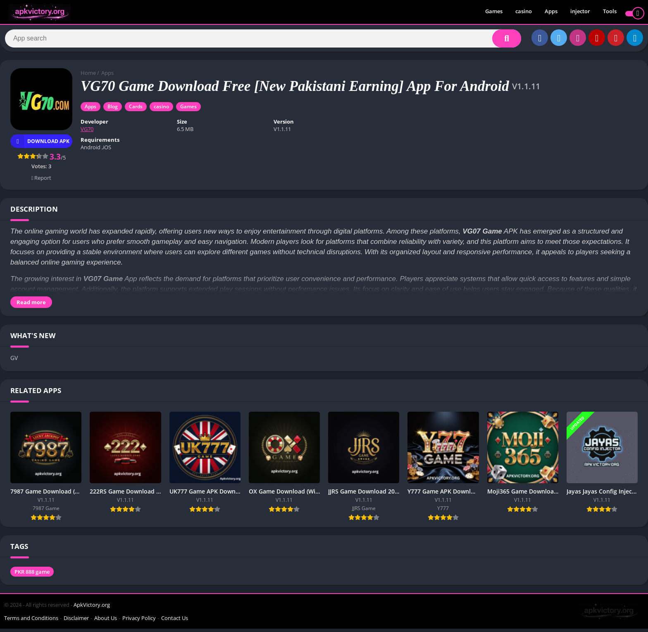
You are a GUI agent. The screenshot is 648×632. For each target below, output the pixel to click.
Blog (112, 110)
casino (523, 12)
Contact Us (174, 621)
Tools (610, 12)
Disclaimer (76, 621)
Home (88, 76)
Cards (136, 110)
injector (580, 12)
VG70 (87, 132)
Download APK (39, 145)
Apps (551, 12)
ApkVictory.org (92, 608)
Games (494, 12)
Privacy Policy (139, 621)
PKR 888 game (32, 575)
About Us (105, 621)
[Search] (263, 40)
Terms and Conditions (31, 621)
